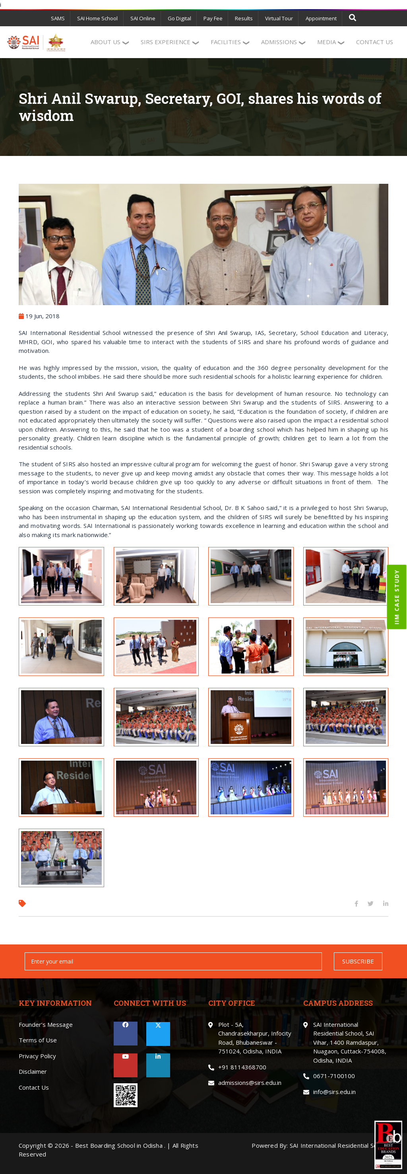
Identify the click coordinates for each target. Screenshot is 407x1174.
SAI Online (144, 18)
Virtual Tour (277, 18)
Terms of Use (38, 1040)
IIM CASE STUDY (397, 596)
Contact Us (34, 1086)
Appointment (317, 18)
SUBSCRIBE (358, 960)
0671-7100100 (334, 1075)
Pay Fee (212, 18)
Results (243, 18)
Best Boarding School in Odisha (119, 1145)
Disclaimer (33, 1071)
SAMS (62, 18)
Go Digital (180, 18)
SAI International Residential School (339, 1145)
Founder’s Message (46, 1024)
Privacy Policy (37, 1055)
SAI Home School (100, 18)
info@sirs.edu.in (334, 1091)
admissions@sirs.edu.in (249, 1082)
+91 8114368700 (242, 1066)
